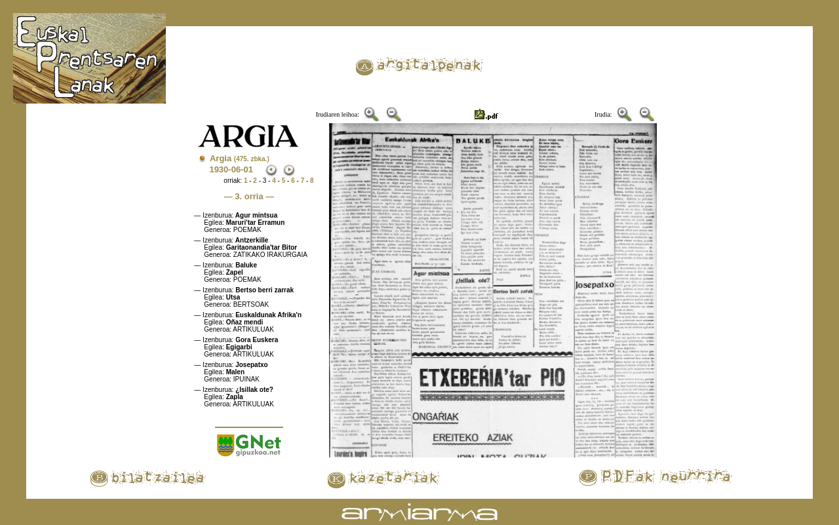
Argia (239, 158)
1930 (218, 169)
